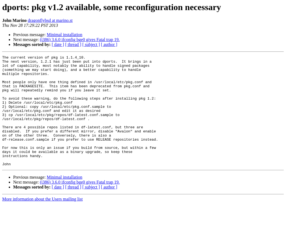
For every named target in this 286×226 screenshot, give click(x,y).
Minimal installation (64, 34)
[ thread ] (73, 44)
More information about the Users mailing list (42, 221)
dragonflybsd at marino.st (50, 20)
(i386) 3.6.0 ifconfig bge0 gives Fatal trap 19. (80, 39)
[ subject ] (91, 44)
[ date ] (58, 44)
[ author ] (109, 44)
